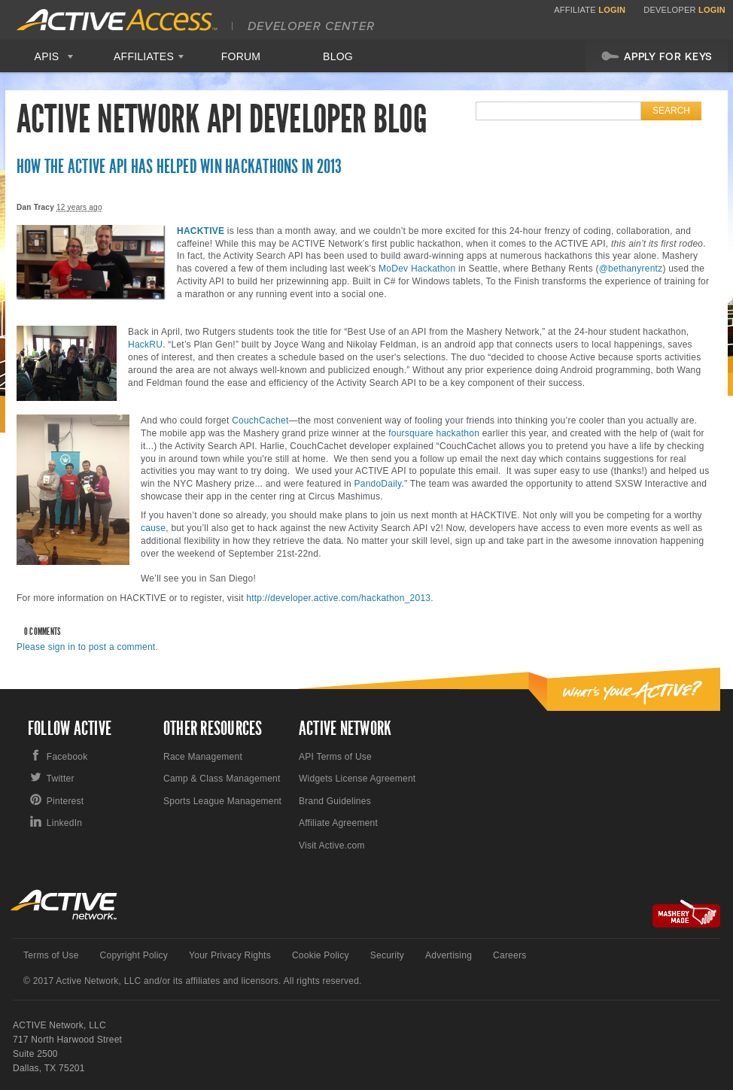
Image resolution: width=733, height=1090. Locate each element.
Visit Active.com (332, 845)
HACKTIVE (200, 231)
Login (611, 9)
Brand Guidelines (335, 801)
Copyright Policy (134, 955)
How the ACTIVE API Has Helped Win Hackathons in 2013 (179, 166)
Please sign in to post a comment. (87, 647)
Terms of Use (51, 955)
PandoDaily (377, 483)
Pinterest (65, 801)
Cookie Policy (320, 955)
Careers (509, 955)
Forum (241, 56)
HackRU (145, 344)
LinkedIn (64, 823)
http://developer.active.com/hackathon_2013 (338, 598)
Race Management (202, 756)
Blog (338, 56)
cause (153, 528)
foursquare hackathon (433, 433)
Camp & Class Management (222, 778)
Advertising (448, 955)
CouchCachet (260, 420)
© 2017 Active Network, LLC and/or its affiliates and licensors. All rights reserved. (192, 981)
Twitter (61, 778)
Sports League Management (222, 801)
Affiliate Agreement (338, 823)
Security (387, 955)
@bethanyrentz (631, 268)
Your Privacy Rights (230, 955)
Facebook (67, 756)
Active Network (64, 904)
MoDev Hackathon (417, 268)
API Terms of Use (335, 756)
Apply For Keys (657, 55)
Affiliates (144, 56)
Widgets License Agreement (357, 778)
